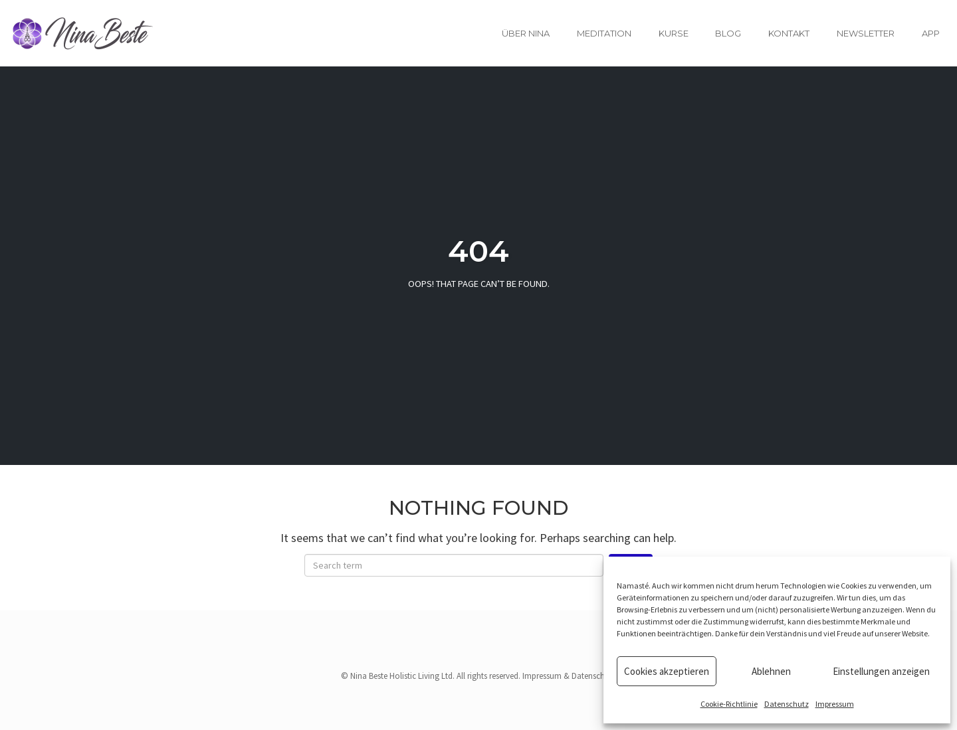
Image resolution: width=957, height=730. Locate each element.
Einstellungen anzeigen (881, 671)
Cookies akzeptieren (666, 671)
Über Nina (526, 33)
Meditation (604, 33)
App (931, 33)
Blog (728, 33)
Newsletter (866, 33)
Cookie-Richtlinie (729, 704)
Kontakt (788, 33)
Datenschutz (786, 704)
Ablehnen (771, 671)
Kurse (674, 33)
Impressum (834, 704)
